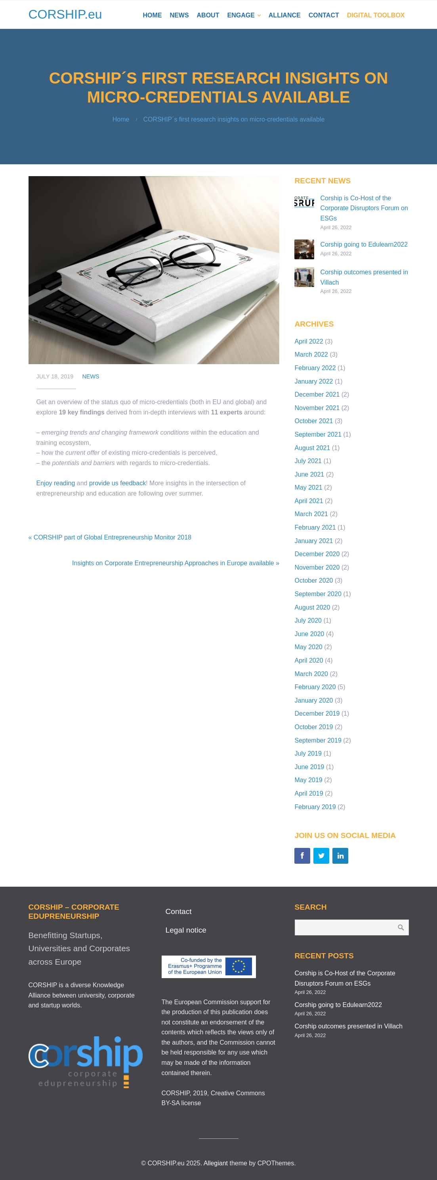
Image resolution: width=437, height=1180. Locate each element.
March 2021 (311, 514)
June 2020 (309, 634)
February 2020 (315, 687)
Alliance (285, 15)
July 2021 (308, 461)
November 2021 (317, 408)
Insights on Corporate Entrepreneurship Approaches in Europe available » (175, 563)
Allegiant (216, 1163)
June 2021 (309, 474)
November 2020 (317, 567)
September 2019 (317, 740)
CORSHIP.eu (65, 14)
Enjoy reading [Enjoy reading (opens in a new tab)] (55, 483)
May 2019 (308, 780)
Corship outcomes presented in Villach (349, 1026)
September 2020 (317, 594)
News (179, 15)
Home (152, 15)
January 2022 (313, 381)
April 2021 (308, 501)
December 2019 (317, 713)
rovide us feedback (119, 483)
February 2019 (315, 807)
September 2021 (317, 434)
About (208, 15)
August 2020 (312, 607)
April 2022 (308, 341)
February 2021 (315, 527)
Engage (240, 15)
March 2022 (311, 354)
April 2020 (308, 660)
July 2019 (308, 753)
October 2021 (313, 421)
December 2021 (317, 394)
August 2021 (312, 448)
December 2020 (317, 554)
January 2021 (313, 541)
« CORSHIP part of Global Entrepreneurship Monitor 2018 (110, 537)
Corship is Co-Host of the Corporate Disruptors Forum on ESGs (364, 208)
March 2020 (311, 674)
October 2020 (313, 580)
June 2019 (309, 767)
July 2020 (308, 620)
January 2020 (313, 700)
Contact (324, 15)
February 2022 (315, 368)
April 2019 (308, 793)
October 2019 (313, 727)
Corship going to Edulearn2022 (364, 244)
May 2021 (308, 487)
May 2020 (308, 647)
